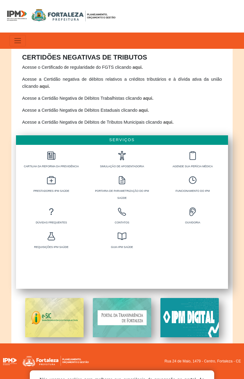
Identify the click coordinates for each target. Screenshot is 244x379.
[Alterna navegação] (18, 40)
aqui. (137, 67)
